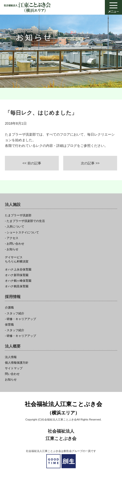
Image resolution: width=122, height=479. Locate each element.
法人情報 (11, 357)
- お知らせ (11, 249)
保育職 (9, 324)
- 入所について (14, 226)
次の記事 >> (90, 163)
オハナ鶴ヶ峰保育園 (18, 280)
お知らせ (11, 379)
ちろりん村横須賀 (61, 259)
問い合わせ (12, 374)
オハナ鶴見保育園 (16, 286)
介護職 (9, 307)
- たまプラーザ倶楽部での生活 (25, 221)
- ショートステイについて (22, 232)
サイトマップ (14, 368)
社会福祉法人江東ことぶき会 (63, 409)
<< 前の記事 (32, 163)
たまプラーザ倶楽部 (18, 215)
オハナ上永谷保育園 (18, 269)
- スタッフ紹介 (14, 313)
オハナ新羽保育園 (16, 275)
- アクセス (11, 238)
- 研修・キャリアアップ (20, 319)
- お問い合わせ (14, 243)
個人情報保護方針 (16, 362)
